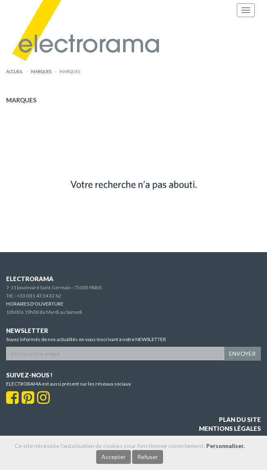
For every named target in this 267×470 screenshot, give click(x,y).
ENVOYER (242, 353)
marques (41, 71)
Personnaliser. (225, 445)
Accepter (114, 456)
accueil (14, 71)
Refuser (147, 456)
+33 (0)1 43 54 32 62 (39, 296)
